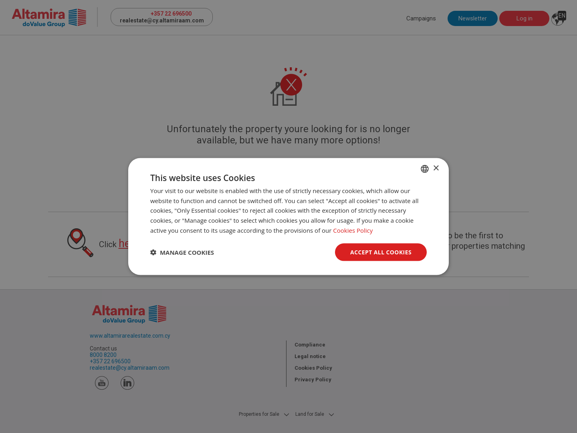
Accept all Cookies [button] (381, 252)
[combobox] (425, 169)
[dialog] (288, 216)
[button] (182, 252)
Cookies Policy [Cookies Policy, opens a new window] (353, 230)
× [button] (436, 168)
